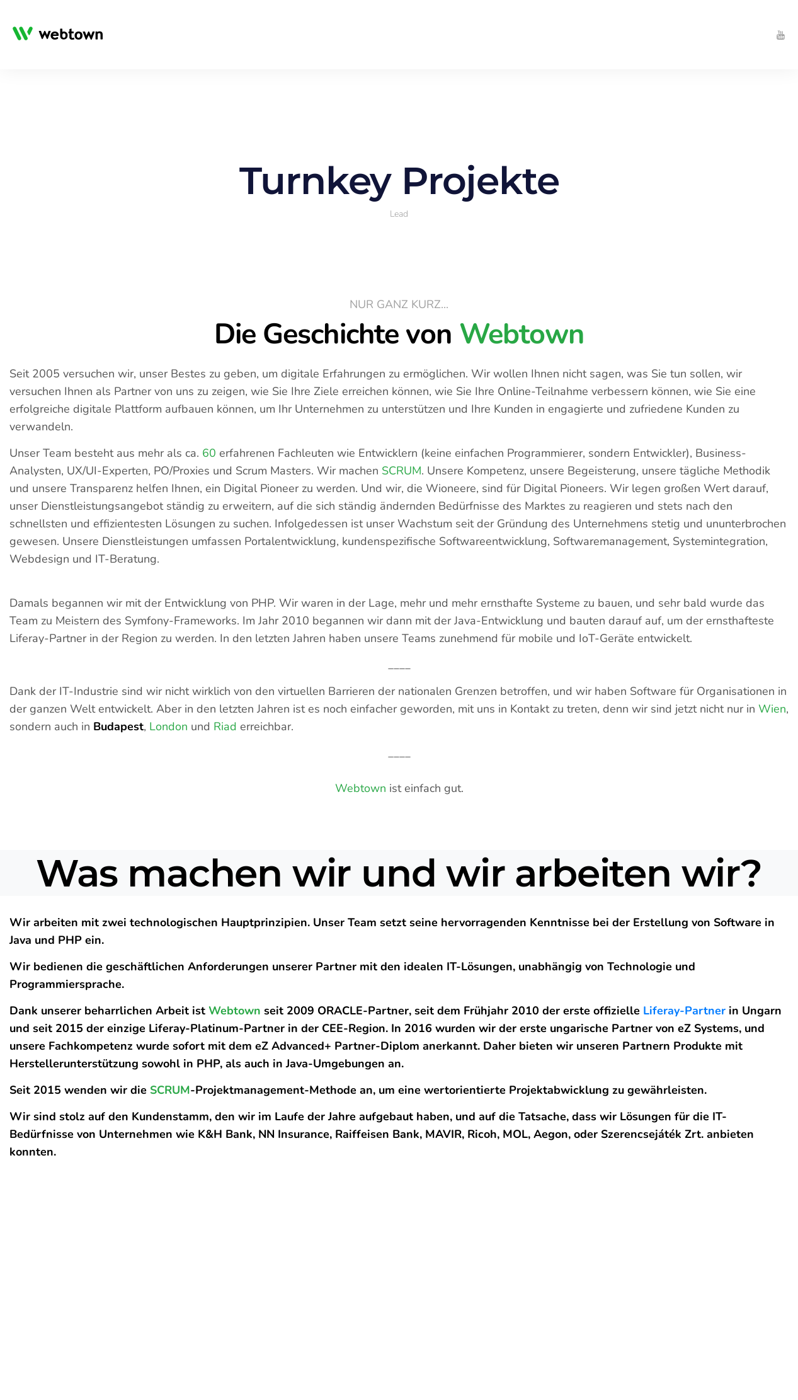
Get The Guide (59, 1245)
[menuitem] (191, 35)
